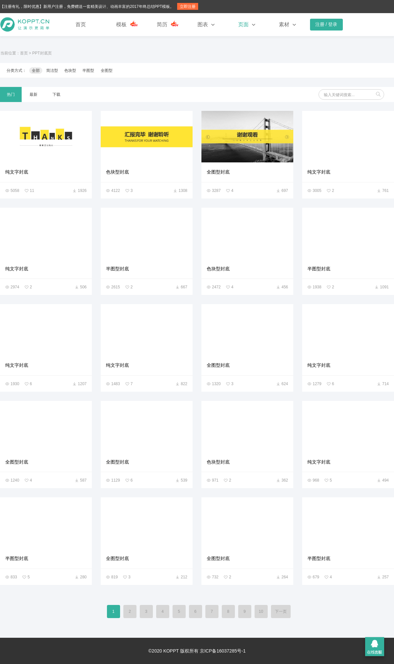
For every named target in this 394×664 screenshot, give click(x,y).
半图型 (88, 70)
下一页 (281, 611)
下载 (56, 94)
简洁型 (52, 70)
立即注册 (188, 6)
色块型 (70, 70)
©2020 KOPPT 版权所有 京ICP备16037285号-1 (196, 651)
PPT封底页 (42, 53)
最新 (33, 94)
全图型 (107, 70)
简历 (162, 24)
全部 (36, 70)
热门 (11, 94)
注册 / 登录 (326, 24)
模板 (121, 24)
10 (261, 611)
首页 (80, 24)
